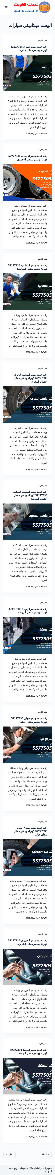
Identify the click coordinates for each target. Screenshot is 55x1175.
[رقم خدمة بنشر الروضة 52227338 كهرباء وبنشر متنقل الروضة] (27, 635)
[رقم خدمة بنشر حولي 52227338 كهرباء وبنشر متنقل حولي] (27, 745)
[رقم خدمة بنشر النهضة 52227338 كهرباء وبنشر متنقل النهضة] (27, 1076)
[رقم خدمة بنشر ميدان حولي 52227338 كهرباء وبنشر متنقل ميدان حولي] (27, 857)
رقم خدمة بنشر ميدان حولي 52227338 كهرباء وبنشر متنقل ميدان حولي (30, 831)
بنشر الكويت (42, 40)
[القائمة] (6, 7)
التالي (9, 1154)
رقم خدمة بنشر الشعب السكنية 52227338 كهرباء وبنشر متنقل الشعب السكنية (30, 495)
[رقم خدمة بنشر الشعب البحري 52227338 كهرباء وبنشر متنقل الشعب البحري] (27, 404)
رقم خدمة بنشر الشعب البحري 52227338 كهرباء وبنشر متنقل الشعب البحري (30, 378)
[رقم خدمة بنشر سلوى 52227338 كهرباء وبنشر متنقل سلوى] (27, 73)
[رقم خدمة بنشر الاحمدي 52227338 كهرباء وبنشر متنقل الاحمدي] (27, 182)
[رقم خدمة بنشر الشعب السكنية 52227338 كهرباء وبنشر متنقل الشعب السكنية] (27, 522)
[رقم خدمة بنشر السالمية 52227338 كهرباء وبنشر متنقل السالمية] (27, 291)
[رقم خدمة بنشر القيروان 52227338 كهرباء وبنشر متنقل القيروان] (27, 967)
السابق (45, 1154)
